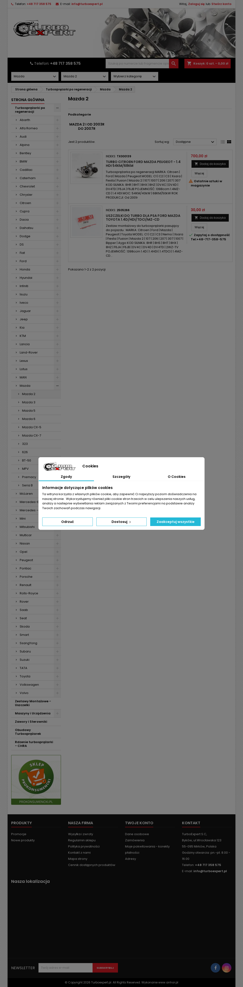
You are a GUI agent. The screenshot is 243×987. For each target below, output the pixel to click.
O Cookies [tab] (177, 476)
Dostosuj (122, 521)
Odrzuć (67, 521)
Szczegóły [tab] (121, 476)
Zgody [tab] (66, 476)
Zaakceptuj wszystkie (176, 521)
